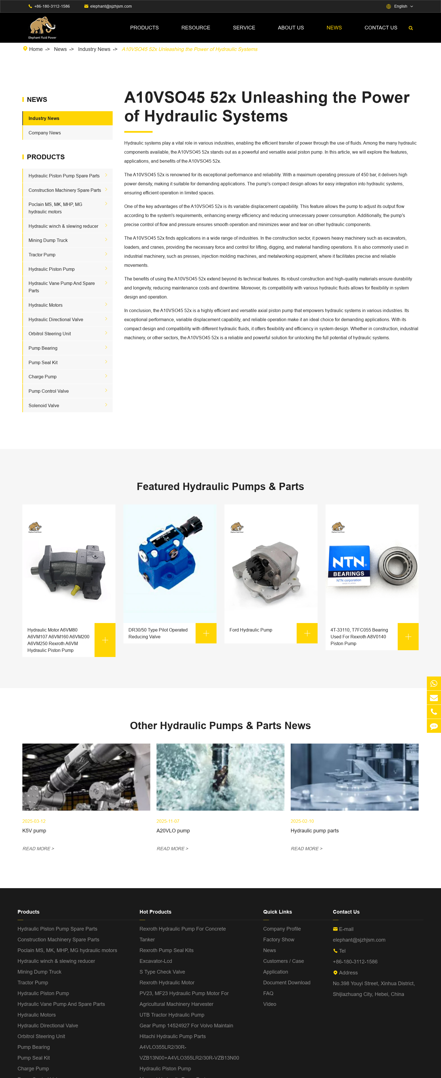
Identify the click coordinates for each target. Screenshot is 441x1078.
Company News (45, 132)
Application (275, 972)
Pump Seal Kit (43, 362)
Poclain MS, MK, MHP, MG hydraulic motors (67, 950)
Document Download (287, 982)
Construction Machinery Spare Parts (65, 190)
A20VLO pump (173, 831)
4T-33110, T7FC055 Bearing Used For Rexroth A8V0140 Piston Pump (375, 636)
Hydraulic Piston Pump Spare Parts (64, 175)
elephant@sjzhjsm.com (111, 6)
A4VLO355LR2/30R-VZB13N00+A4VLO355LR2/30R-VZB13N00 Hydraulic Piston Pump (189, 1057)
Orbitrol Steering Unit (50, 333)
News (334, 28)
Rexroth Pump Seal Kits (167, 950)
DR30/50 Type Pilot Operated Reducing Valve (173, 633)
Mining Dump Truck (48, 240)
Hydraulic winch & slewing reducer (63, 226)
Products (144, 28)
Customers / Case (283, 961)
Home (36, 49)
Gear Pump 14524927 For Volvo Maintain (186, 1025)
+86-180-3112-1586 (52, 6)
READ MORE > (38, 848)
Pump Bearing (43, 348)
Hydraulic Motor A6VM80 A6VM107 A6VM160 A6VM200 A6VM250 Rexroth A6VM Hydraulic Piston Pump (71, 640)
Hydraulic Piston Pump (52, 269)
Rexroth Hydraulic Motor (167, 982)
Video (269, 1004)
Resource (195, 28)
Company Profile (282, 929)
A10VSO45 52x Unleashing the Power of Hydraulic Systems (189, 49)
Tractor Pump (42, 254)
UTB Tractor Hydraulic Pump (172, 1015)
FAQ (268, 993)
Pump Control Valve (49, 391)
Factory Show (278, 939)
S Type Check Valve (162, 972)
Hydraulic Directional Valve (56, 319)
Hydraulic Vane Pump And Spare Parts (61, 1004)
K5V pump (34, 831)
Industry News (94, 49)
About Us (291, 28)
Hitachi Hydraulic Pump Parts (173, 1036)
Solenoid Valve (44, 405)
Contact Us (381, 28)
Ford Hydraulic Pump (274, 633)
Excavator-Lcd (156, 961)
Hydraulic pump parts (315, 831)
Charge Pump (43, 376)
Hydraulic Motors (46, 305)
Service (244, 28)
